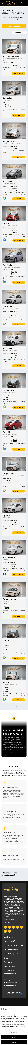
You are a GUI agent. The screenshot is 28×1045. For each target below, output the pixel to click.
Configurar (14, 1032)
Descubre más (8, 753)
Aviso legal (7, 980)
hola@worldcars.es (9, 919)
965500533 (7, 922)
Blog (6, 958)
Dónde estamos (11, 949)
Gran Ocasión (10, 941)
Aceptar (14, 1042)
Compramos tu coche (13, 945)
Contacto (8, 962)
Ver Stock (8, 937)
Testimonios (9, 966)
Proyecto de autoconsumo (10, 971)
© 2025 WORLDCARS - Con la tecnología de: (14, 992)
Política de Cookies (20, 1026)
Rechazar (14, 1037)
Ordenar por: (19, 32)
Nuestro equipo (11, 954)
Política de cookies (10, 985)
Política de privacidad (11, 983)
